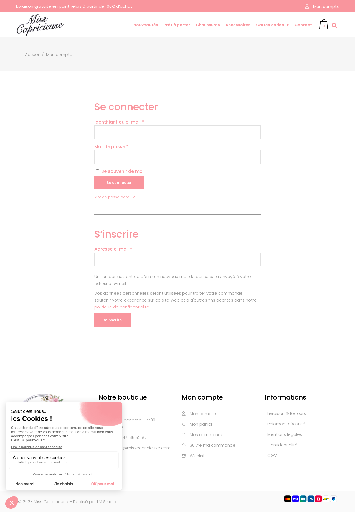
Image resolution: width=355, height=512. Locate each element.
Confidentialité (282, 445)
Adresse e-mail (113, 249)
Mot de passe (111, 146)
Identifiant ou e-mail (119, 122)
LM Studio (106, 502)
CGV (272, 455)
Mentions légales (284, 434)
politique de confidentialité (121, 307)
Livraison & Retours (286, 413)
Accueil (32, 54)
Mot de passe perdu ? (114, 197)
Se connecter (119, 182)
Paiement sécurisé (286, 424)
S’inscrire (113, 320)
